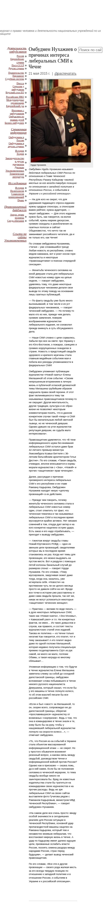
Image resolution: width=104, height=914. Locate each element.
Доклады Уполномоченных (15, 169)
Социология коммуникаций (16, 195)
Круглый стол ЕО (15, 92)
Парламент (18, 75)
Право (20, 200)
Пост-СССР (18, 65)
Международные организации (15, 101)
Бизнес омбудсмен (14, 122)
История (19, 150)
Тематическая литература (17, 175)
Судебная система (14, 78)
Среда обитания (15, 220)
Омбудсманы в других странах (16, 145)
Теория (20, 153)
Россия (20, 55)
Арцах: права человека (17, 216)
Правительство (16, 72)
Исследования (17, 183)
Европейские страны (17, 60)
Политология (17, 190)
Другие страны (16, 68)
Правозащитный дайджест (15, 208)
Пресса (20, 83)
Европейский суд (15, 106)
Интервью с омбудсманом (17, 112)
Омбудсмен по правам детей (16, 118)
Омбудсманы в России (16, 139)
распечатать (66, 73)
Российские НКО (15, 96)
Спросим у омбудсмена (18, 88)
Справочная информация (18, 130)
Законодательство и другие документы (15, 161)
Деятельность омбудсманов (16, 49)
